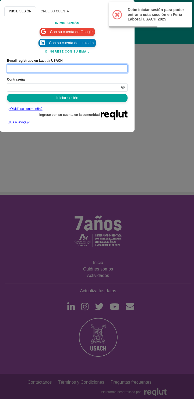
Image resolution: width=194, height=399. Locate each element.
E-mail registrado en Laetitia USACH (35, 61)
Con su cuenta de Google (66, 32)
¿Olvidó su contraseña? (25, 109)
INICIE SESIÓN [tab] (20, 11)
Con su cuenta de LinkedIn (66, 43)
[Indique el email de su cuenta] (67, 68)
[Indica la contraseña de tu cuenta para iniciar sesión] (67, 87)
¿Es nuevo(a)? (19, 122)
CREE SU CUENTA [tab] (55, 11)
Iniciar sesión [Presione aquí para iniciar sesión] (67, 98)
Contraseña (16, 79)
